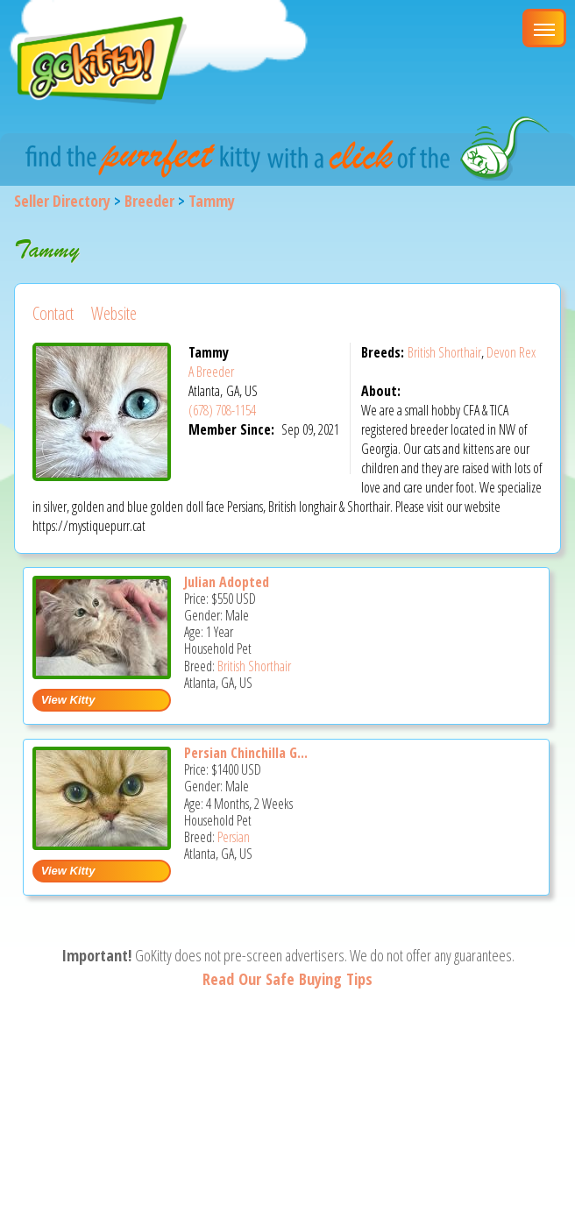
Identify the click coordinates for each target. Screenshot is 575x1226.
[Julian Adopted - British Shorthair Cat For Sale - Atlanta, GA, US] (101, 672)
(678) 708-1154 (222, 410)
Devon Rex (511, 352)
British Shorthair (444, 352)
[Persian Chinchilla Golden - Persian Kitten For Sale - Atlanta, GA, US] (101, 843)
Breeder (149, 200)
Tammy (211, 200)
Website (114, 313)
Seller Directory (62, 200)
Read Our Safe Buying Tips (287, 978)
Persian (233, 837)
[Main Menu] (544, 28)
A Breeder (211, 371)
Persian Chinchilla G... (246, 752)
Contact (53, 313)
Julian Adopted (226, 582)
